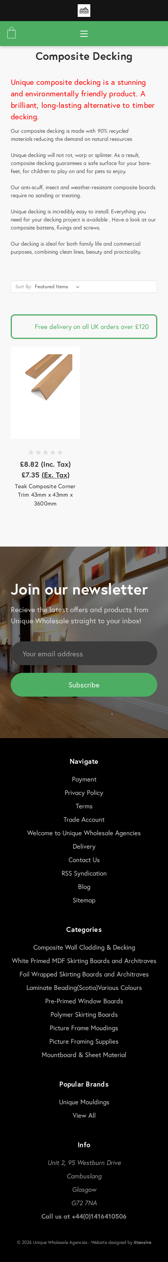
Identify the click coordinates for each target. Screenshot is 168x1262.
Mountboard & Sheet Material (84, 1054)
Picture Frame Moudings (84, 1027)
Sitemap (84, 899)
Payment (84, 779)
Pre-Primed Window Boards (84, 1000)
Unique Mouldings (84, 1101)
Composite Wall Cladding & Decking (84, 947)
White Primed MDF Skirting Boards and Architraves (84, 960)
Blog (84, 886)
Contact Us (84, 859)
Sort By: (23, 286)
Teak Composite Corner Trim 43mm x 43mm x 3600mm (45, 494)
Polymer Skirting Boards (84, 1014)
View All (84, 1115)
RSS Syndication (84, 873)
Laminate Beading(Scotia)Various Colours (84, 987)
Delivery (84, 846)
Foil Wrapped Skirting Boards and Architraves (84, 974)
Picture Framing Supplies (84, 1041)
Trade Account (84, 819)
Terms (84, 805)
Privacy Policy (84, 792)
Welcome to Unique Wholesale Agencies (84, 832)
